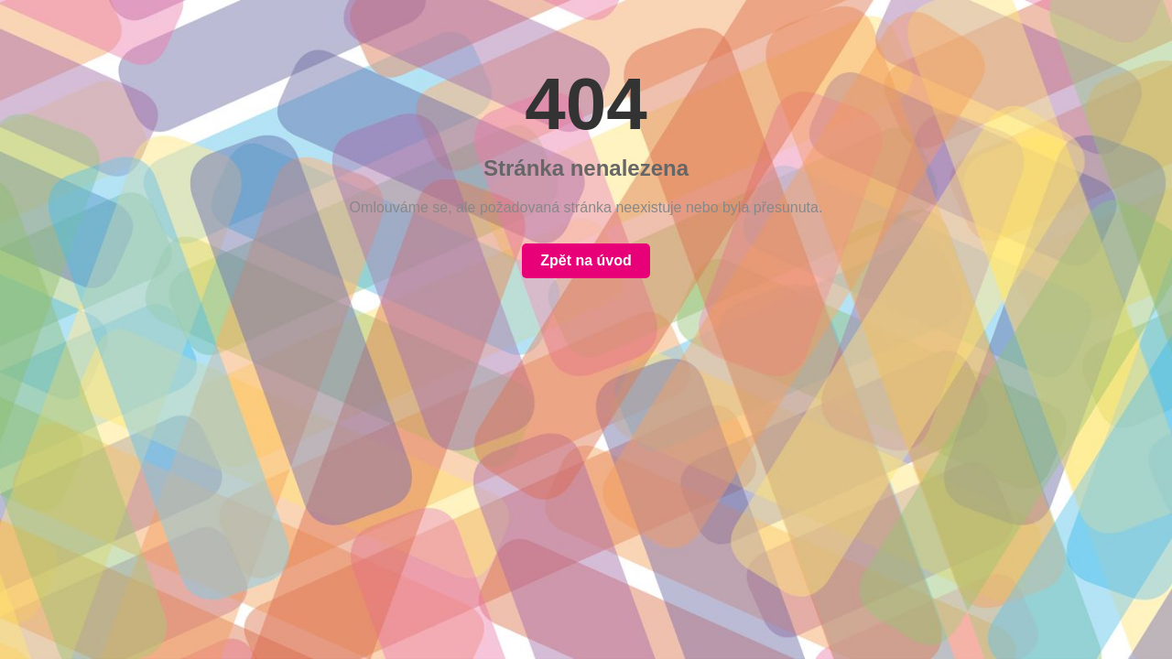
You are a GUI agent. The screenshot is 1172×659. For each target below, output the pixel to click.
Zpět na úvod (586, 260)
